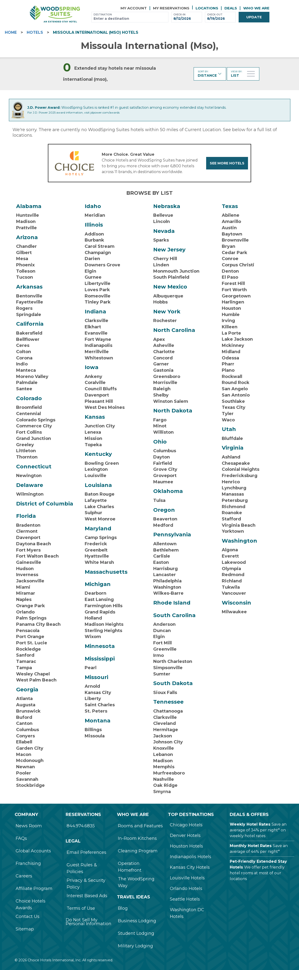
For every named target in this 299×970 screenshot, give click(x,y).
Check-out (215, 14)
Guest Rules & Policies (82, 868)
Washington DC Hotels (187, 913)
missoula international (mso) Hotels (95, 32)
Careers (24, 876)
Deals (230, 8)
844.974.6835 (81, 826)
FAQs (21, 838)
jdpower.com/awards (105, 112)
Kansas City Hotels (190, 867)
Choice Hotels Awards (30, 904)
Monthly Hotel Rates (251, 845)
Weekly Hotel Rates (250, 824)
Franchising (28, 863)
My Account (134, 8)
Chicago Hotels (186, 825)
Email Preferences (86, 852)
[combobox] (130, 18)
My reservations (171, 8)
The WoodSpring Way (136, 882)
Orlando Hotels (186, 888)
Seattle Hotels (185, 899)
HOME (11, 32)
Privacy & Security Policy (86, 884)
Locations (207, 8)
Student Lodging (136, 933)
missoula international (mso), (149, 45)
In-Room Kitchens (137, 838)
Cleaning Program (138, 851)
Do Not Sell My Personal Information (88, 921)
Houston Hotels (186, 846)
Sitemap (25, 929)
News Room (29, 826)
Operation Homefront (129, 867)
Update (254, 17)
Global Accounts (33, 851)
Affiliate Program (34, 888)
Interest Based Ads (87, 895)
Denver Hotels (185, 835)
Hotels (35, 32)
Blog (123, 908)
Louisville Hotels (187, 878)
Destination (103, 14)
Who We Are (256, 8)
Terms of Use (81, 908)
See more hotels (227, 163)
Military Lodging (135, 946)
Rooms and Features (140, 826)
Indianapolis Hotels (190, 856)
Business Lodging (137, 920)
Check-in (179, 14)
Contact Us (27, 916)
